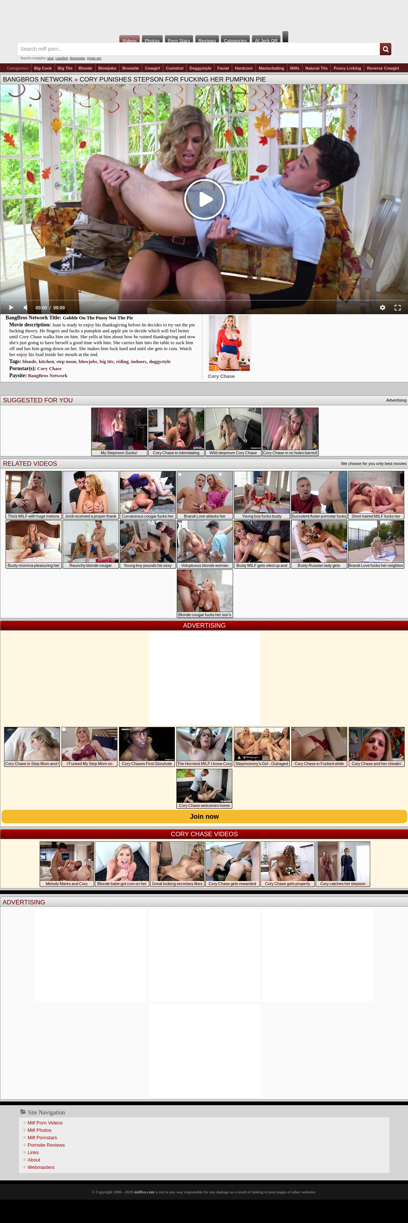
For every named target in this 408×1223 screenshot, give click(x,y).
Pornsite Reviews (46, 1145)
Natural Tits (316, 68)
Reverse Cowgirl (383, 68)
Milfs (294, 68)
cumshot (61, 58)
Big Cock (43, 68)
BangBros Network (38, 79)
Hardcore (244, 68)
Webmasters (41, 1167)
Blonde (85, 68)
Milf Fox (204, 15)
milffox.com (144, 1192)
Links (33, 1152)
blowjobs (88, 361)
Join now (204, 816)
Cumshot (175, 68)
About (34, 1160)
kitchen (46, 361)
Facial (223, 68)
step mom (66, 361)
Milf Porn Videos (45, 1123)
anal (50, 58)
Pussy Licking (347, 68)
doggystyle (160, 361)
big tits (107, 361)
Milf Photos (40, 1130)
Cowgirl (152, 68)
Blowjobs (107, 68)
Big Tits (65, 68)
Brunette (130, 68)
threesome (77, 58)
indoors (139, 361)
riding (122, 361)
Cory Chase (49, 368)
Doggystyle (200, 68)
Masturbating (271, 68)
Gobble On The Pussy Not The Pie (98, 317)
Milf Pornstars (42, 1137)
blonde (29, 361)
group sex (94, 58)
